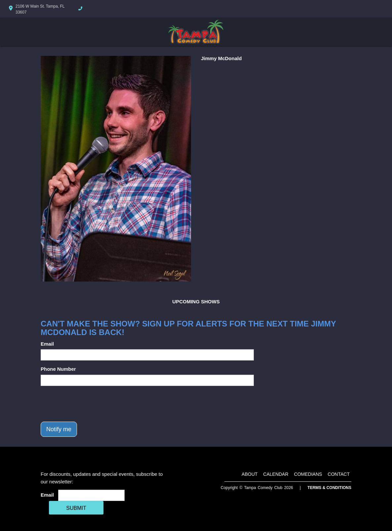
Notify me (58, 429)
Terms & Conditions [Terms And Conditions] (329, 487)
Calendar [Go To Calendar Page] (275, 474)
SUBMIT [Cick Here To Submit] (76, 508)
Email (47, 344)
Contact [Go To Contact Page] (339, 474)
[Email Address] (91, 495)
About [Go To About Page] (249, 474)
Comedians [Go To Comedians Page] (308, 474)
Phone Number (58, 369)
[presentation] (91, 404)
